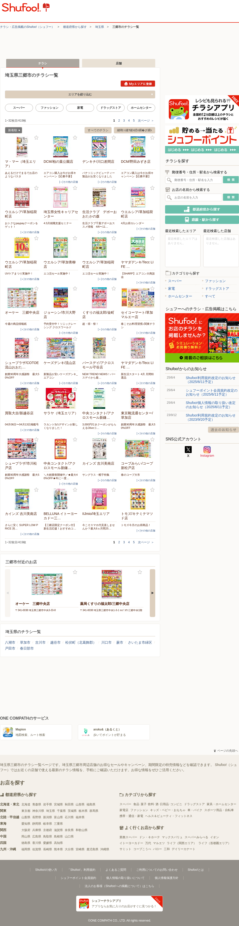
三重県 (58, 823)
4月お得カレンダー (132, 223)
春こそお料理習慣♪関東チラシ (138, 325)
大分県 (69, 849)
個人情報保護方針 (166, 878)
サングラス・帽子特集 (95, 474)
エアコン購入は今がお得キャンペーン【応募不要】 (60, 174)
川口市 (106, 642)
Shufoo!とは (196, 870)
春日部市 (27, 648)
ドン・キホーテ (149, 837)
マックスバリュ (172, 837)
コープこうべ (142, 849)
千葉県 (61, 811)
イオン (214, 837)
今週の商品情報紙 (16, 323)
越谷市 (55, 642)
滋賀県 (58, 830)
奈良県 (69, 830)
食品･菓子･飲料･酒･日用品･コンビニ (157, 804)
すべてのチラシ (98, 130)
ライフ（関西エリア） (181, 843)
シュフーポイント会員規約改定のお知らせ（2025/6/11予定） (212, 392)
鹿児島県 (92, 849)
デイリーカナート (183, 849)
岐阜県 (47, 823)
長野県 (36, 817)
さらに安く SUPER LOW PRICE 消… (21, 527)
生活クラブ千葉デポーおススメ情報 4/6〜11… (98, 225)
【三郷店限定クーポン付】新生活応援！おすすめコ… (60, 527)
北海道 (25, 804)
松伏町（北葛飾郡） (80, 642)
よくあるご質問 (115, 870)
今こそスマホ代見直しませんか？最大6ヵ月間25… (98, 527)
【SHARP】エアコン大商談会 (138, 275)
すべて (208, 296)
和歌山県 (81, 830)
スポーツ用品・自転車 (219, 810)
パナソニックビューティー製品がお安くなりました (98, 174)
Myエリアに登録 (137, 83)
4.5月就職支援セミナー (58, 223)
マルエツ (159, 843)
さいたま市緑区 (140, 642)
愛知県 (25, 823)
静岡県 (36, 823)
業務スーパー (128, 837)
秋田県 (69, 804)
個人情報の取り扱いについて (125, 878)
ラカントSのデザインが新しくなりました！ (61, 426)
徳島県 (25, 843)
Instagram (207, 451)
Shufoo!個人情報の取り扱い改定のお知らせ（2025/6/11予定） (211, 405)
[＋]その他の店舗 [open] (68, 182)
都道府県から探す (75, 27)
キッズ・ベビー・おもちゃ (168, 810)
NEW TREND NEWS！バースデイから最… (99, 376)
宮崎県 (80, 849)
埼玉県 (99, 27)
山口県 (69, 836)
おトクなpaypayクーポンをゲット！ (21, 225)
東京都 (25, 811)
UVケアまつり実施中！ (19, 273)
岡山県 (25, 836)
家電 (80, 107)
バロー (157, 849)
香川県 (36, 843)
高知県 (58, 843)
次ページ (146, 120)
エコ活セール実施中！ (57, 273)
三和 (167, 849)
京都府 (47, 830)
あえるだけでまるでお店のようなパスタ (21, 174)
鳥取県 (47, 836)
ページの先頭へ (226, 750)
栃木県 (83, 811)
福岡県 (25, 849)
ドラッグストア (110, 107)
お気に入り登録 (36, 138)
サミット (125, 849)
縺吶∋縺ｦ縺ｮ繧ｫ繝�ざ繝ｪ (134, 130)
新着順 (12, 130)
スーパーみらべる (196, 837)
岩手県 (47, 804)
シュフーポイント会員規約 (78, 878)
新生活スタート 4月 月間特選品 (137, 376)
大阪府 (25, 830)
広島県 (36, 836)
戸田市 (10, 648)
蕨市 (119, 642)
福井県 (80, 817)
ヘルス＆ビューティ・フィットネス (168, 816)
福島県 (90, 804)
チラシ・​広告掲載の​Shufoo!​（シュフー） (27, 27)
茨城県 (72, 811)
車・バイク (195, 810)
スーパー (19, 107)
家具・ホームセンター (221, 804)
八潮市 (10, 642)
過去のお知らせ (223, 430)
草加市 (25, 642)
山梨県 (25, 817)
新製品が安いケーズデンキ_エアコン (61, 376)
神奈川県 (38, 811)
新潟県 (47, 817)
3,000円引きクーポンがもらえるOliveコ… (99, 426)
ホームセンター (141, 107)
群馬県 (93, 811)
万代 (148, 843)
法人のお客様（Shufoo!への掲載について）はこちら (119, 886)
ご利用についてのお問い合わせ (157, 870)
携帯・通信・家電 (131, 816)
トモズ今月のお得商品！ (136, 525)
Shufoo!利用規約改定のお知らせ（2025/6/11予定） (211, 380)
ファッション (49, 107)
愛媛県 (47, 843)
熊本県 (58, 849)
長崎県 (47, 849)
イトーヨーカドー (131, 843)
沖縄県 (104, 849)
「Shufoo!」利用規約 (81, 870)
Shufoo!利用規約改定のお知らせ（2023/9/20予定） (211, 417)
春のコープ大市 (130, 474)
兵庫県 (36, 830)
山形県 (80, 804)
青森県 (36, 804)
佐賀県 (36, 849)
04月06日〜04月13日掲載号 (22, 424)
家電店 (124, 810)
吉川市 (40, 642)
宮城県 (58, 804)
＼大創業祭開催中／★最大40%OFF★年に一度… (61, 476)
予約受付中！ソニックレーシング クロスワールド (60, 325)
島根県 (58, 836)
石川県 (69, 817)
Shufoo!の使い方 (46, 870)
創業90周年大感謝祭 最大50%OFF (22, 376)
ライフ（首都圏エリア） (214, 843)
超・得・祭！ (90, 323)
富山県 (58, 817)
